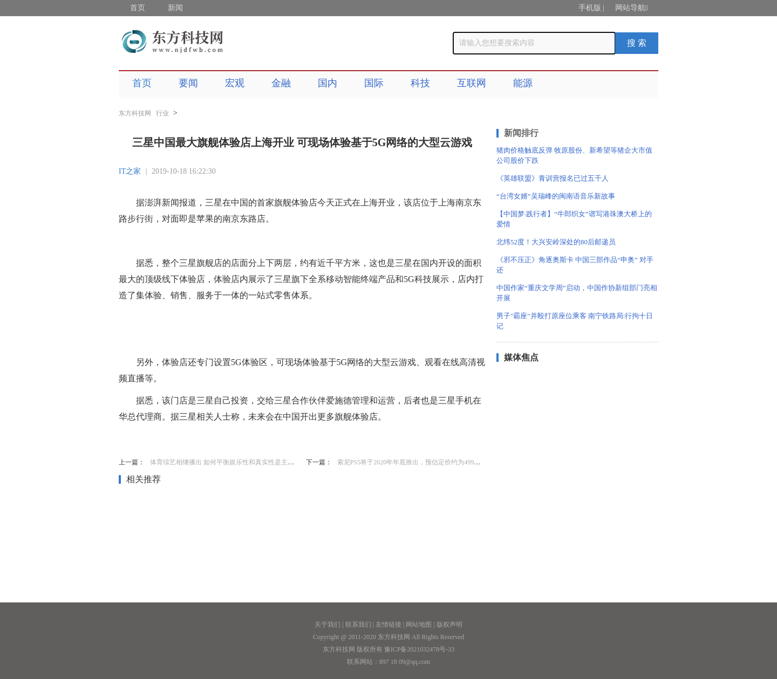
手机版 (589, 8)
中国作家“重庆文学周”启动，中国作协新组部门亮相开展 (576, 293)
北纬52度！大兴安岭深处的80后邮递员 (556, 242)
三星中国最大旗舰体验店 (220, 438)
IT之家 (130, 171)
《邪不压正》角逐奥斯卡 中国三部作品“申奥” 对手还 (574, 265)
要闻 (188, 83)
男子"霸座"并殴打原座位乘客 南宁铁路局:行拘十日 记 (574, 321)
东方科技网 (135, 113)
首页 (137, 8)
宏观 (234, 83)
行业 (162, 113)
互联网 (471, 83)
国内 (327, 83)
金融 (281, 83)
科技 (420, 83)
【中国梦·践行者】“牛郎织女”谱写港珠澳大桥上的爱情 (574, 219)
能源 (523, 83)
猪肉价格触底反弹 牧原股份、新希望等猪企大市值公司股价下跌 (574, 155)
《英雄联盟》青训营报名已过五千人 (552, 178)
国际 (374, 83)
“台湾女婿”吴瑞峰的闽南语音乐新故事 (555, 196)
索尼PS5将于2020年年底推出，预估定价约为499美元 (412, 462)
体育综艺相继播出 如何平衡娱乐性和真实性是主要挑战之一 (235, 462)
